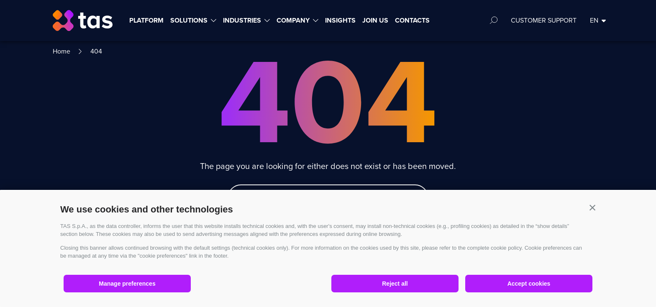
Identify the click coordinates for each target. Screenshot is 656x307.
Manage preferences (127, 283)
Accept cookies (529, 283)
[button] (592, 207)
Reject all (394, 283)
